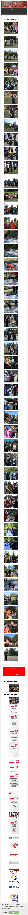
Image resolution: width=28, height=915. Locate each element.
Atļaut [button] (13, 912)
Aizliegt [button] (5, 912)
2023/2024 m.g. (14, 671)
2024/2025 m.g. (14, 668)
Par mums (14, 9)
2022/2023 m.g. (14, 674)
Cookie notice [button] (6, 908)
